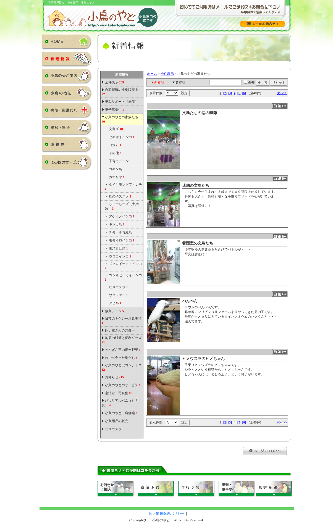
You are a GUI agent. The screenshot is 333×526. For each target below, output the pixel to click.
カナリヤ (117, 177)
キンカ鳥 (117, 224)
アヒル (115, 303)
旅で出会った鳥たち (121, 358)
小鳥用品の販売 (116, 421)
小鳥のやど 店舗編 (121, 413)
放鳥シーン (114, 311)
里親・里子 (67, 128)
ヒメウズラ (118, 287)
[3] (230, 93)
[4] (235, 93)
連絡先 (67, 145)
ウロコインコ (120, 256)
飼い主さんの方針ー (120, 330)
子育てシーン (119, 161)
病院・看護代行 (67, 111)
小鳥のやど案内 (67, 77)
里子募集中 (114, 110)
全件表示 (114, 82)
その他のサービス (67, 163)
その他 (115, 153)
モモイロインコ (122, 240)
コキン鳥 (117, 169)
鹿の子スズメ (120, 196)
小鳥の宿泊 (67, 94)
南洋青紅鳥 (118, 248)
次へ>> (282, 93)
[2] (225, 93)
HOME (67, 43)
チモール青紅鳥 (120, 232)
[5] (239, 93)
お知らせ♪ (114, 377)
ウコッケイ (118, 295)
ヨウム (115, 145)
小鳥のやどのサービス (123, 385)
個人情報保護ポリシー (167, 513)
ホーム (152, 74)
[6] (244, 93)
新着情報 (67, 60)
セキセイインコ (122, 137)
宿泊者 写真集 (118, 393)
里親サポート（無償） (121, 102)
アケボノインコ (122, 216)
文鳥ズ (116, 129)
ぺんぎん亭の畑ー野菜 (123, 350)
